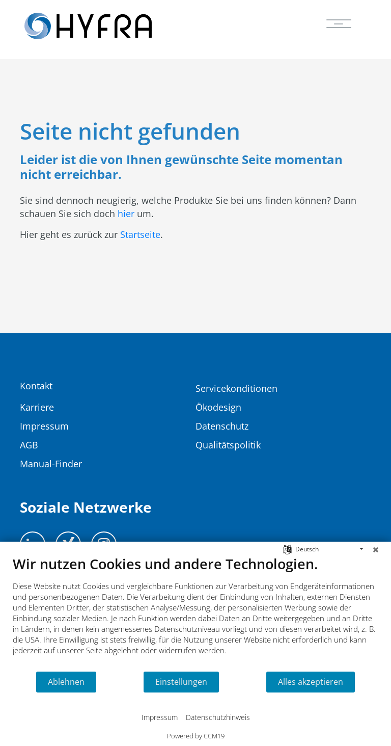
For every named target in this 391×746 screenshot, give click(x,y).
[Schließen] (375, 549)
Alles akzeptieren (310, 681)
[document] (195, 613)
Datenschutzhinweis (218, 717)
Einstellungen (181, 681)
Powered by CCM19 (196, 735)
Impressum (160, 717)
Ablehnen (66, 681)
